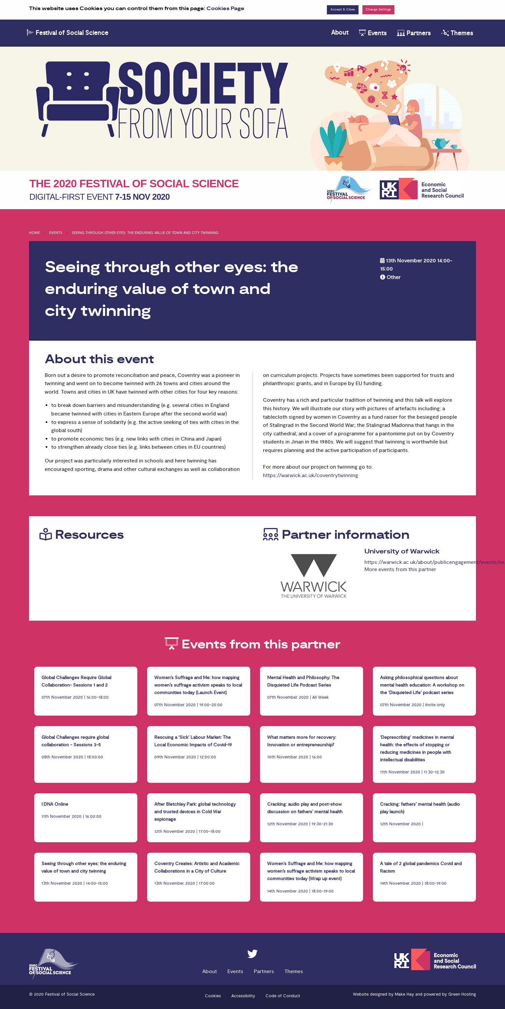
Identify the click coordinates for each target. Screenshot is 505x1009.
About (339, 33)
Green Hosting (462, 994)
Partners (414, 33)
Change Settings (378, 9)
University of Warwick (402, 551)
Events (373, 33)
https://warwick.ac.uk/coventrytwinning (310, 475)
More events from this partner (400, 569)
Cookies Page (225, 8)
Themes (457, 33)
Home (34, 233)
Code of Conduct (283, 996)
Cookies (213, 996)
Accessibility (243, 996)
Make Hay (404, 994)
